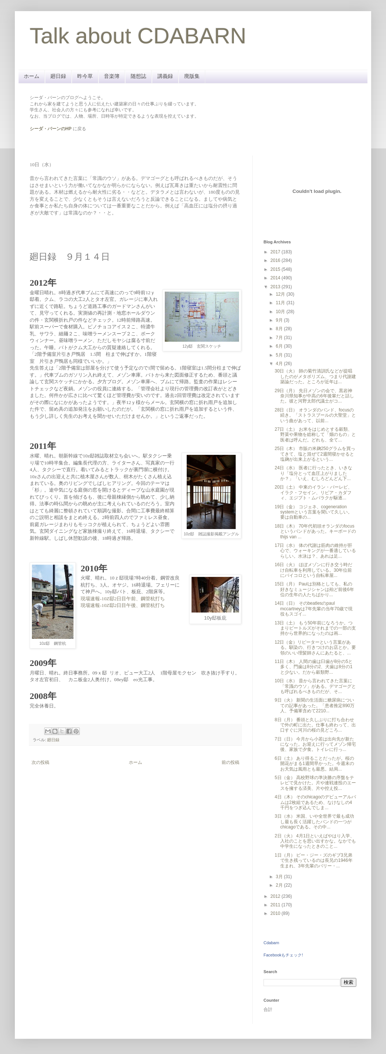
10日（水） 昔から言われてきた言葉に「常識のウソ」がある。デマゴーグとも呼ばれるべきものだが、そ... (315, 686)
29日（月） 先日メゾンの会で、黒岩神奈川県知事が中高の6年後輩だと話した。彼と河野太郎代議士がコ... (314, 396)
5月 (280, 355)
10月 (281, 311)
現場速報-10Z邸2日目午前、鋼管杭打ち (123, 598)
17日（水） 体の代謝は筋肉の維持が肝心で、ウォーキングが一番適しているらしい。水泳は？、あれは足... (315, 551)
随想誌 (138, 76)
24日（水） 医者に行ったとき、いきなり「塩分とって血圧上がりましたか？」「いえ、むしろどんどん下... (313, 473)
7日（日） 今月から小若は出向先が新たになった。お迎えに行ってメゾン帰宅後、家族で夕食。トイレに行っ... (315, 744)
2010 (276, 913)
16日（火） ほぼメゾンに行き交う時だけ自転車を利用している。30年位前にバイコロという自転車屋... (313, 570)
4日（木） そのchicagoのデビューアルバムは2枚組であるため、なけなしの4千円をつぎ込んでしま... (315, 802)
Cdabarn (271, 942)
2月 (280, 885)
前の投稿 (230, 762)
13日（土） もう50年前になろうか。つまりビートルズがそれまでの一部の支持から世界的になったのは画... (315, 628)
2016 (276, 260)
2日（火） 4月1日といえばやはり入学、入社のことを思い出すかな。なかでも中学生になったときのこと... (315, 841)
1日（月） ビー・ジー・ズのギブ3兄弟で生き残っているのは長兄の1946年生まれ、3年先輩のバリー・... (314, 861)
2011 (276, 904)
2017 (276, 252)
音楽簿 (112, 76)
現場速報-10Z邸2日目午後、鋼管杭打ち (123, 605)
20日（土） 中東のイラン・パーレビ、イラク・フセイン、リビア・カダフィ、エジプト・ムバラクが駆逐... (313, 492)
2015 (276, 269)
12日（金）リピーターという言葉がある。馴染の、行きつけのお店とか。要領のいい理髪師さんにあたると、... (315, 648)
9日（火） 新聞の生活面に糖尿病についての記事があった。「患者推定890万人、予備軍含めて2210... (314, 705)
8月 (280, 328)
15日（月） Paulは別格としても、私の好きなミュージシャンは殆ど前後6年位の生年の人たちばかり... (314, 589)
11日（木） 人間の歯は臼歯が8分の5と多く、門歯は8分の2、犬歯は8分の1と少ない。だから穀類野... (314, 667)
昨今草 (85, 76)
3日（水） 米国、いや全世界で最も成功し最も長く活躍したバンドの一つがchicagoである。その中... (314, 822)
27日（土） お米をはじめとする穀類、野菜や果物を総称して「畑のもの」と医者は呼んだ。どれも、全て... (315, 435)
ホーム (31, 76)
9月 (280, 320)
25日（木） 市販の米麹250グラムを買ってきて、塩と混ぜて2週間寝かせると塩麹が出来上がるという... (315, 454)
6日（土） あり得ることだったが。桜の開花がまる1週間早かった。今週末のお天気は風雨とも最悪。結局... (314, 764)
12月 (281, 294)
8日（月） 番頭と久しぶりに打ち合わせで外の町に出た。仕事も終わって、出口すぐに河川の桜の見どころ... (315, 725)
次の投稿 (40, 762)
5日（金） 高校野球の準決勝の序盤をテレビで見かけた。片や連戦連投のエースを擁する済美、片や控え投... (315, 783)
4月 (280, 363)
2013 (276, 286)
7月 (280, 337)
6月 (280, 346)
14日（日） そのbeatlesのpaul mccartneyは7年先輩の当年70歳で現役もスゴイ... (314, 609)
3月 (280, 876)
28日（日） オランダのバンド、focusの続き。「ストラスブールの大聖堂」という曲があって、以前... (315, 415)
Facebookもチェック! (283, 955)
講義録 (165, 76)
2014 (276, 277)
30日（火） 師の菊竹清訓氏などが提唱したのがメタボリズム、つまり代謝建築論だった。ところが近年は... (315, 376)
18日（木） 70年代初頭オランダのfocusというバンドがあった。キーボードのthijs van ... (315, 531)
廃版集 (192, 76)
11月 (281, 302)
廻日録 (58, 76)
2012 (276, 896)
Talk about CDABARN (138, 35)
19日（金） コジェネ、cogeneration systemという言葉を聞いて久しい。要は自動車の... (313, 512)
